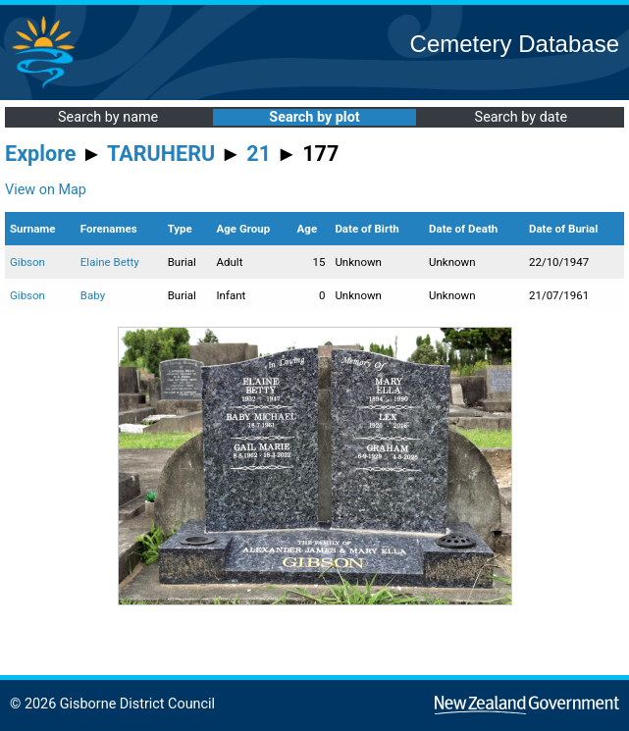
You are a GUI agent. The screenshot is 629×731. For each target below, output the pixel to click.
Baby (92, 295)
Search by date (521, 117)
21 (258, 153)
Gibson (27, 262)
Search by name (108, 117)
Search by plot (314, 117)
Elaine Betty (109, 262)
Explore (41, 153)
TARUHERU (161, 153)
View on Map (45, 190)
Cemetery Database (514, 43)
